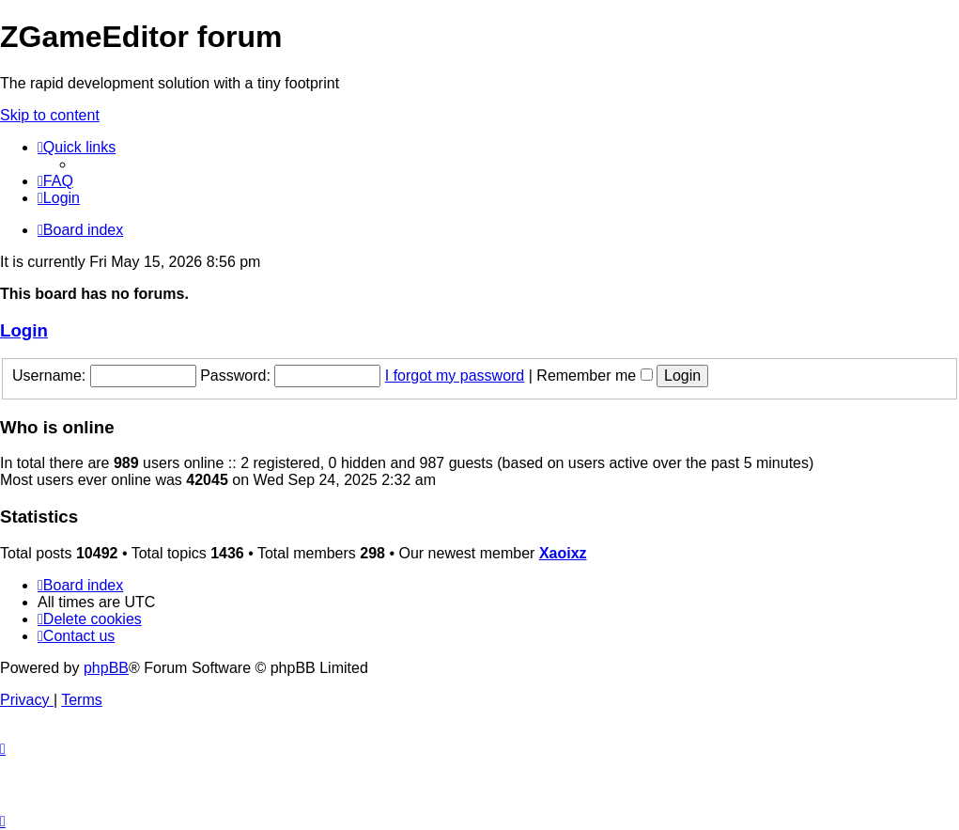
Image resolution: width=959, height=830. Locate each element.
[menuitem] (55, 181)
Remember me (594, 376)
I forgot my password (455, 376)
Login (24, 330)
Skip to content (50, 115)
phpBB (106, 668)
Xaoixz (563, 553)
